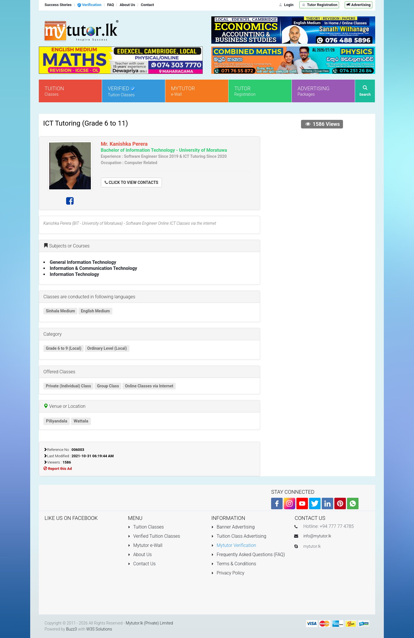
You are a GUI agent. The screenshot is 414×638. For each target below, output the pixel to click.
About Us (140, 554)
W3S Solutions (99, 629)
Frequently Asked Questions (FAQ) (248, 554)
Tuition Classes (146, 527)
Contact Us (142, 563)
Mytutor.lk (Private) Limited (149, 623)
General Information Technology (83, 262)
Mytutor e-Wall (145, 545)
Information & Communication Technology (93, 268)
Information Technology (74, 274)
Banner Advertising (233, 527)
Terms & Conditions (233, 563)
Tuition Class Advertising (238, 536)
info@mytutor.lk (317, 536)
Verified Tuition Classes (154, 536)
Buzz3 (71, 629)
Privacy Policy (227, 573)
